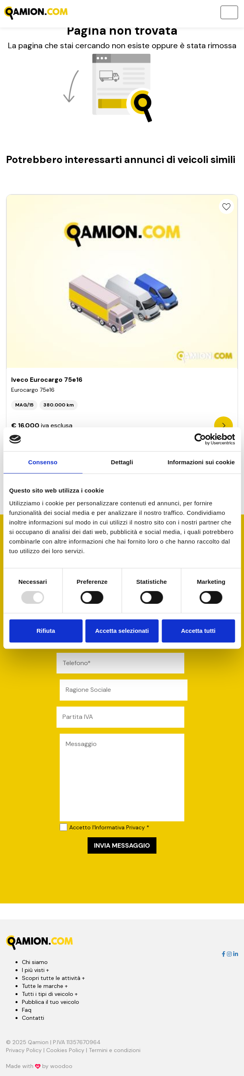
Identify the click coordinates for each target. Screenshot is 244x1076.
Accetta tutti (198, 630)
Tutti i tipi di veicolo (50, 993)
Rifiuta (46, 630)
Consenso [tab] (42, 462)
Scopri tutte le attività (53, 978)
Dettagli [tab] (122, 462)
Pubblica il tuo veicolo (50, 1001)
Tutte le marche (45, 986)
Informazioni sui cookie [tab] (201, 462)
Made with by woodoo (39, 1066)
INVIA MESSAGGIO (122, 845)
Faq (26, 1009)
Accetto (104, 827)
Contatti (33, 1017)
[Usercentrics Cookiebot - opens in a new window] (200, 439)
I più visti (35, 970)
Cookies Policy (65, 1050)
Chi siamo (35, 962)
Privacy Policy (24, 1050)
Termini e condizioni (115, 1050)
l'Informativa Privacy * (120, 827)
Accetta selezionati (122, 630)
